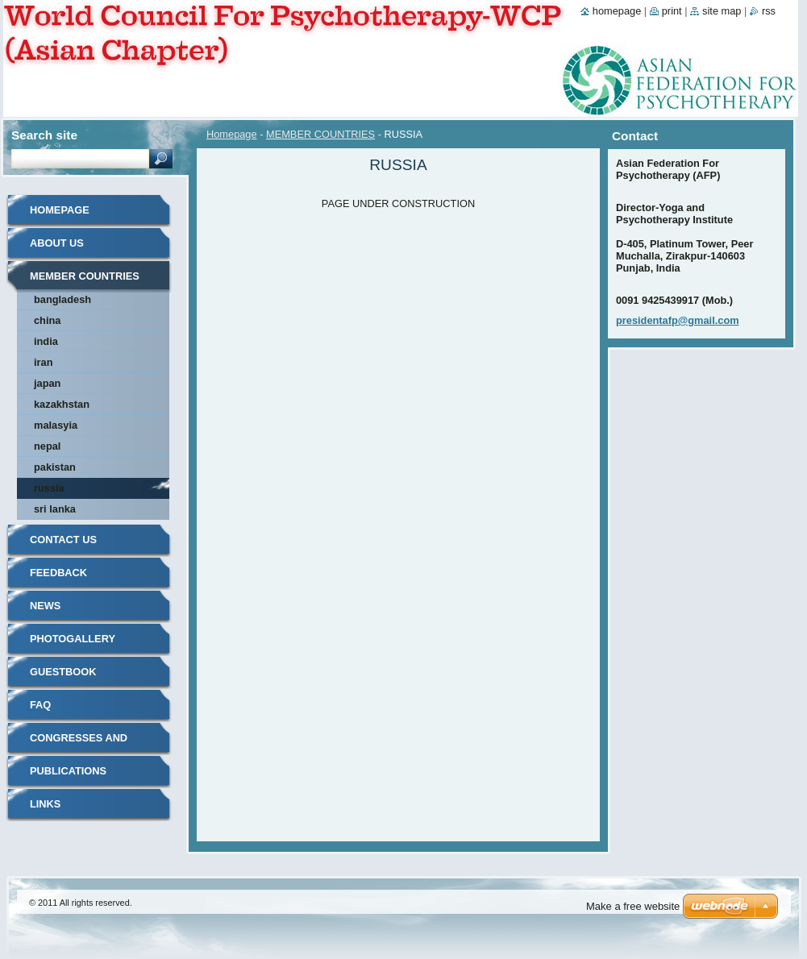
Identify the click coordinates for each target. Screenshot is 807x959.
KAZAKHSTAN (61, 404)
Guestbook (63, 672)
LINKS (45, 804)
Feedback (58, 573)
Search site (44, 135)
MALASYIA (55, 425)
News (45, 606)
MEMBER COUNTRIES (320, 134)
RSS (769, 11)
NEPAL (47, 446)
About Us (57, 243)
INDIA (46, 341)
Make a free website (633, 906)
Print (672, 11)
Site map (721, 11)
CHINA (47, 320)
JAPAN (47, 383)
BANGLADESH (62, 299)
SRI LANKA (55, 509)
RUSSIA (49, 488)
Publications (68, 771)
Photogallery (72, 639)
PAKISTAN (55, 467)
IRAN (43, 362)
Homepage (231, 134)
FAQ (40, 705)
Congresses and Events (78, 743)
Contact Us (63, 539)
